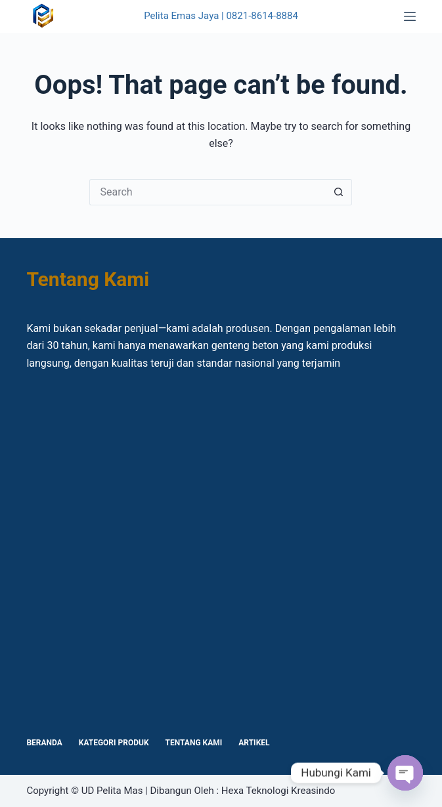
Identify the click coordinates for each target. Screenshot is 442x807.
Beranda (44, 742)
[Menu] (410, 16)
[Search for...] (207, 192)
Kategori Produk (114, 742)
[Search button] (339, 192)
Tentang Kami (194, 742)
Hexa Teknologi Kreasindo (278, 791)
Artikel (253, 742)
